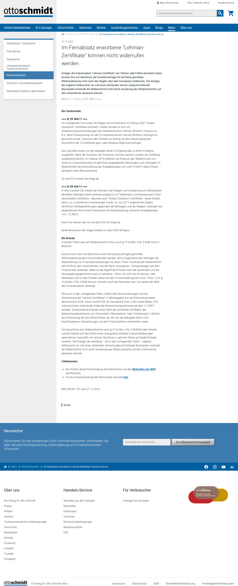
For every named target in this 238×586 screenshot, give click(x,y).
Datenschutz (139, 580)
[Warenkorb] (230, 13)
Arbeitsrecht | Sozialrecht (21, 43)
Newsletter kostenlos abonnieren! (26, 91)
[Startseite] (15, 581)
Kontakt (8, 534)
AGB (156, 580)
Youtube (9, 550)
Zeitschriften (65, 28)
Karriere (8, 513)
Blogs (159, 28)
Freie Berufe (13, 51)
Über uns (186, 28)
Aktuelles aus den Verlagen (79, 497)
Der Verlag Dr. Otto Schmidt (19, 497)
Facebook (9, 539)
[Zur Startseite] (62, 34)
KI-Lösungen (44, 28)
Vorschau (69, 513)
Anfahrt (8, 507)
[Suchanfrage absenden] (220, 13)
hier (126, 377)
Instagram (10, 555)
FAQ (65, 529)
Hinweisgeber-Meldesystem (218, 580)
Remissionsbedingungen (77, 518)
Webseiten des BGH (144, 369)
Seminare (85, 28)
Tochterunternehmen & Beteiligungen (25, 518)
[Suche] (187, 13)
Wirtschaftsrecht (86, 34)
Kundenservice (226, 2)
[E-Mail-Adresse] (147, 438)
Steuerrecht (13, 59)
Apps (146, 28)
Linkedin (9, 544)
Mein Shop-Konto (169, 2)
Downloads (70, 507)
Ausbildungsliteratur (124, 28)
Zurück (67, 405)
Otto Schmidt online (198, 2)
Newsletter (69, 502)
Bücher (101, 28)
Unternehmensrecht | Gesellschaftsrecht (19, 67)
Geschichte (10, 523)
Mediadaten (11, 529)
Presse (8, 502)
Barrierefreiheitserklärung (180, 580)
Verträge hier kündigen (136, 497)
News (171, 28)
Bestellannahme (72, 523)
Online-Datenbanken (17, 28)
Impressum (118, 580)
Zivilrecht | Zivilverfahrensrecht (24, 83)
